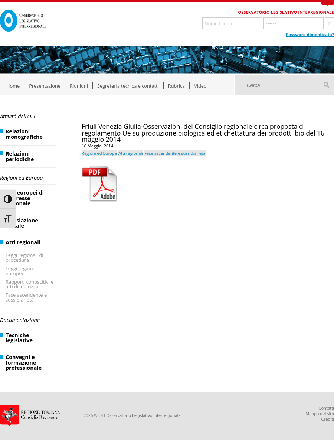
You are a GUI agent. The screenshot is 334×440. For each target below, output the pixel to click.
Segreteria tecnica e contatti (128, 85)
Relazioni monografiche (24, 134)
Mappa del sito (319, 413)
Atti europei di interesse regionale (25, 198)
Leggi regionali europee (22, 271)
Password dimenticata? (310, 34)
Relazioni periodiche (20, 156)
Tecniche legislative (19, 338)
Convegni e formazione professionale (24, 362)
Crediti (327, 419)
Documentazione (20, 319)
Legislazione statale (22, 223)
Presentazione (44, 85)
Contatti (326, 408)
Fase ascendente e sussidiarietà (26, 297)
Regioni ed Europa (21, 177)
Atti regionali (23, 242)
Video (200, 85)
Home (13, 85)
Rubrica (176, 85)
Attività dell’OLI (17, 116)
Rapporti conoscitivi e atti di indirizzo (29, 284)
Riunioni (79, 85)
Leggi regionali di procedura (24, 257)
